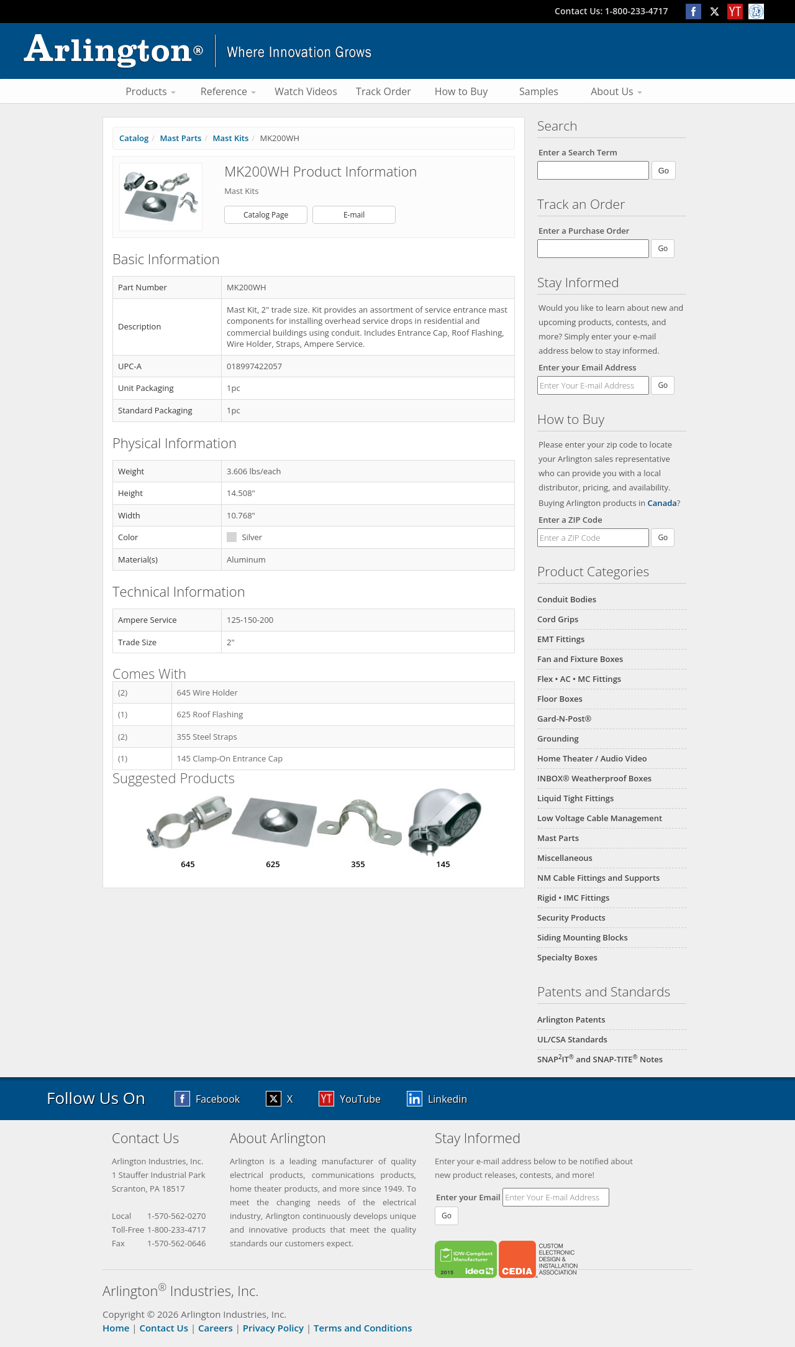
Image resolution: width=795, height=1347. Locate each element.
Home (115, 1328)
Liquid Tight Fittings (575, 798)
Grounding (558, 738)
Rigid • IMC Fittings (573, 897)
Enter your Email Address (587, 367)
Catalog (133, 138)
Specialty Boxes (567, 957)
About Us (616, 91)
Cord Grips (557, 619)
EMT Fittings (560, 639)
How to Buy (461, 91)
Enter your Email (468, 1197)
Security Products (571, 917)
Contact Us (163, 1328)
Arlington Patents (571, 1019)
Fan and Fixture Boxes (580, 658)
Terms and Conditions (363, 1328)
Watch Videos (306, 91)
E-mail (354, 214)
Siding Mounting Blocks (582, 937)
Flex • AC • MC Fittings (579, 678)
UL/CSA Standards (572, 1039)
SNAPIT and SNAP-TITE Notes (600, 1059)
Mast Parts (558, 838)
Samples (538, 91)
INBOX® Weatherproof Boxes (594, 778)
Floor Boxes (560, 698)
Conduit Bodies (566, 599)
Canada (662, 502)
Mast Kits (231, 138)
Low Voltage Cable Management (599, 818)
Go (663, 385)
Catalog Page (265, 214)
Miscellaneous (565, 857)
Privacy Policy (273, 1328)
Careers (215, 1328)
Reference (228, 91)
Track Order (383, 91)
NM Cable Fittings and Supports (598, 877)
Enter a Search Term (577, 152)
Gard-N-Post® (564, 718)
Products (150, 91)
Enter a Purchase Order (583, 230)
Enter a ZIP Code (570, 519)
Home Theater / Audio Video (592, 758)
